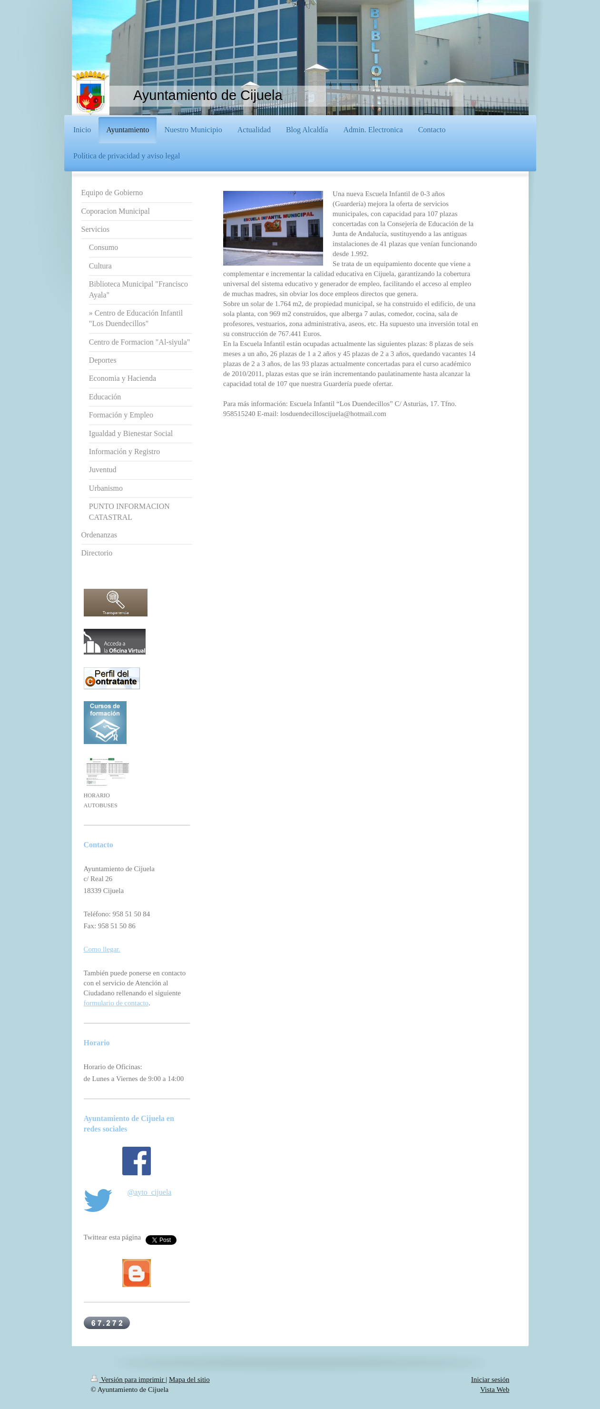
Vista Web (494, 1389)
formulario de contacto (116, 1003)
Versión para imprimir (128, 1379)
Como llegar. (102, 949)
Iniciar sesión (490, 1379)
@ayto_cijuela (150, 1192)
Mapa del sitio (189, 1379)
